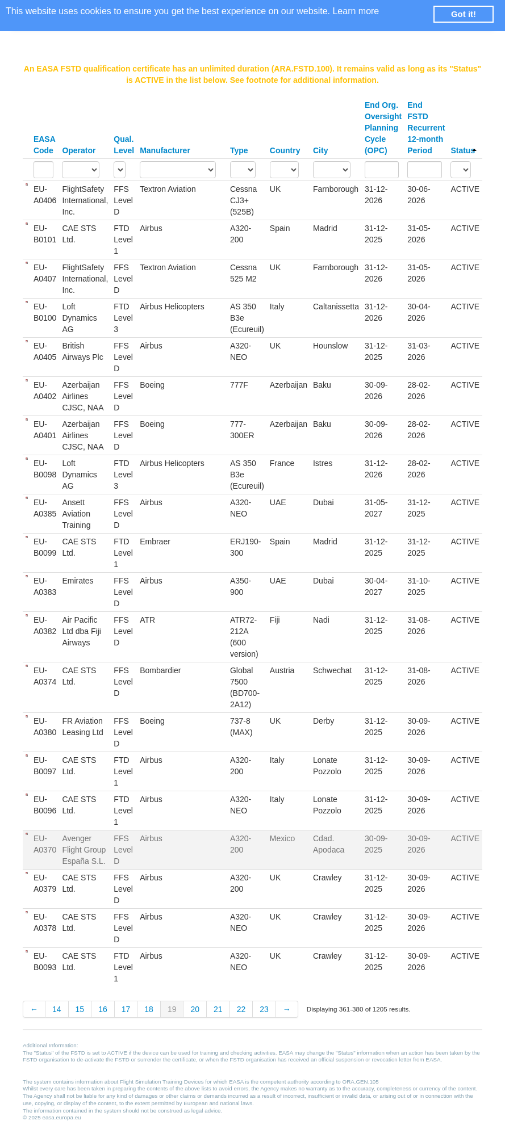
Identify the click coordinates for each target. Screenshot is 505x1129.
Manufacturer (165, 150)
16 (102, 1009)
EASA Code (44, 145)
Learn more (355, 11)
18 (148, 1009)
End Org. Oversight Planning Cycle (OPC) (383, 127)
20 (194, 1009)
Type (239, 150)
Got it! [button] (463, 14)
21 (218, 1009)
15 (80, 1009)
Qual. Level (124, 145)
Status (463, 150)
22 (241, 1009)
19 (172, 1009)
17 (126, 1009)
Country (285, 150)
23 (264, 1009)
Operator (78, 150)
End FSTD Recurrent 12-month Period (426, 127)
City (320, 150)
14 (56, 1009)
